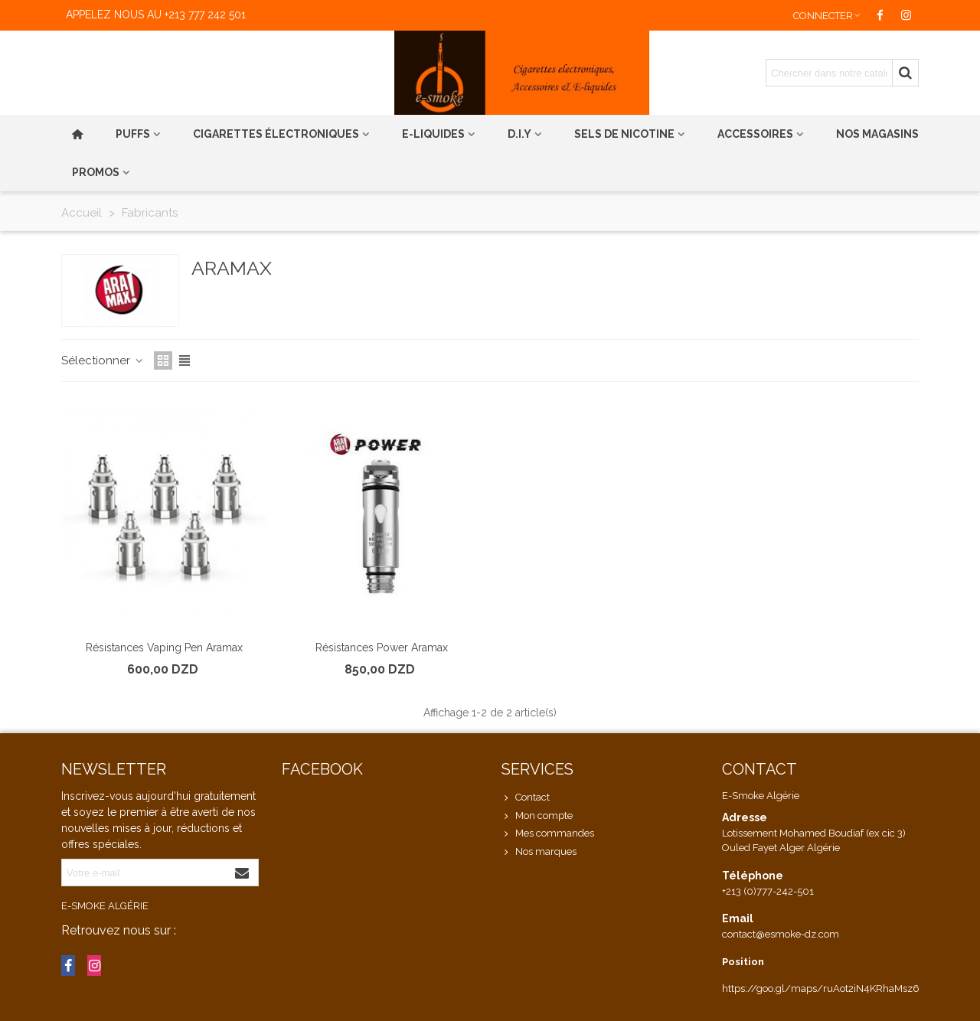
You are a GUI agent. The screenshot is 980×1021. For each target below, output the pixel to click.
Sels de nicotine (624, 134)
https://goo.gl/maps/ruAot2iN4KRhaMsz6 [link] (821, 988)
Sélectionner (103, 360)
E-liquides (433, 134)
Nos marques (539, 852)
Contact (525, 797)
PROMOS (95, 172)
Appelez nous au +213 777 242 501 (156, 14)
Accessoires (755, 134)
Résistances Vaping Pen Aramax (164, 647)
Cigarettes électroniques (276, 134)
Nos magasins (877, 134)
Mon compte (537, 816)
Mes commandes (547, 833)
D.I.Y (519, 134)
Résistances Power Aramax (381, 647)
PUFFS (133, 134)
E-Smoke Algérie (105, 906)
